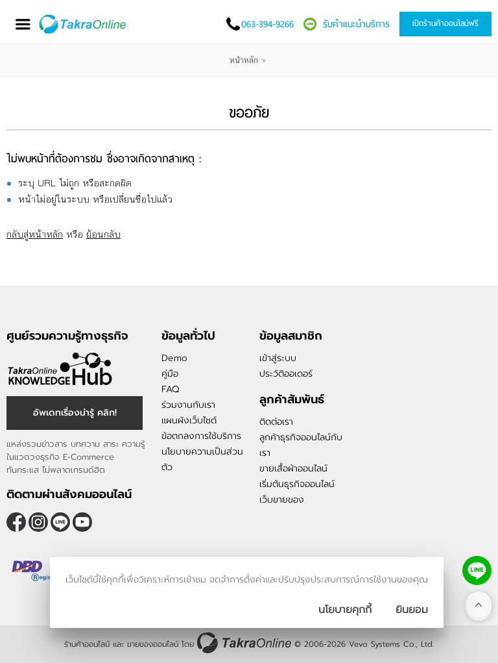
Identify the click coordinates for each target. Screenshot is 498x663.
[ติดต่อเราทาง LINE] (477, 570)
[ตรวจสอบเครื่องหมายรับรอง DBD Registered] (38, 585)
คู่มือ (169, 374)
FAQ (170, 389)
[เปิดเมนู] (22, 24)
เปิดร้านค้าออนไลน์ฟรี (445, 23)
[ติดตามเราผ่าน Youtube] (82, 522)
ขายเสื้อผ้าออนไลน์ (293, 468)
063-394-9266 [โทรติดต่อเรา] (267, 24)
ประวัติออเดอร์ (286, 374)
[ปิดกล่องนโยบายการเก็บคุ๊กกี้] (411, 610)
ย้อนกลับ (103, 234)
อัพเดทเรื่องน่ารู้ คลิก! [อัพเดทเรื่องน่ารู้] (75, 412)
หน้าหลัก (244, 60)
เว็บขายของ (281, 500)
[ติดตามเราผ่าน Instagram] (38, 522)
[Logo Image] (83, 24)
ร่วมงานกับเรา (188, 405)
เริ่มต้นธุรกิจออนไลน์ (297, 484)
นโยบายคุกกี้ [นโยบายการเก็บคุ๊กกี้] (345, 610)
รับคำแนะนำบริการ (356, 24)
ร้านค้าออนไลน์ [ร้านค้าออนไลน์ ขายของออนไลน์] (87, 644)
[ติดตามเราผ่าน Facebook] (16, 522)
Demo (174, 358)
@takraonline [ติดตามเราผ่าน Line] (60, 522)
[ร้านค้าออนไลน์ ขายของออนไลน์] (244, 642)
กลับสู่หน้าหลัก (34, 234)
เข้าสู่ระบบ (277, 358)
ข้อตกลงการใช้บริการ (201, 436)
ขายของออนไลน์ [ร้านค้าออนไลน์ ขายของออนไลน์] (152, 644)
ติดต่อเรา (276, 422)
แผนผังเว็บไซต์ (189, 420)
